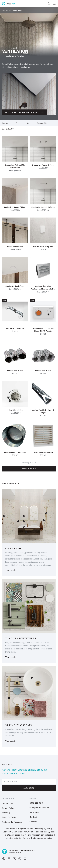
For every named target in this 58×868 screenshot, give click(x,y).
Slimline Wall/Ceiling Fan (43, 246)
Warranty (6, 812)
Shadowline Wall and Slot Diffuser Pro (15, 166)
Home (4, 10)
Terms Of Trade (9, 817)
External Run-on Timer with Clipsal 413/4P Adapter (43, 329)
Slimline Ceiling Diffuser (15, 286)
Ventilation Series (15, 10)
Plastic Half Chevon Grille (43, 452)
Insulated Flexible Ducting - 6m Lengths (43, 411)
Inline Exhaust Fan (15, 410)
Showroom (34, 812)
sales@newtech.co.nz (39, 807)
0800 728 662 (36, 803)
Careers (33, 821)
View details (10, 570)
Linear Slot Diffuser (15, 246)
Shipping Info (8, 803)
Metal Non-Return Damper (15, 452)
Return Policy (8, 807)
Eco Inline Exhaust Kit (15, 328)
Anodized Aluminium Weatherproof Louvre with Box (43, 287)
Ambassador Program (12, 821)
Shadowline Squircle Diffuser (43, 207)
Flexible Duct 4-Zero (43, 370)
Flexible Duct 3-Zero (15, 370)
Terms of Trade (29, 837)
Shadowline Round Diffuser (43, 165)
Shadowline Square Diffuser (15, 207)
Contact (33, 817)
